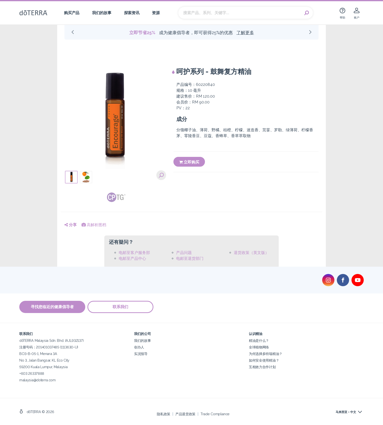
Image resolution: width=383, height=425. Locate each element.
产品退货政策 (185, 414)
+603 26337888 (31, 373)
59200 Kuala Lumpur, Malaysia (43, 367)
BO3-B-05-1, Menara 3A (38, 354)
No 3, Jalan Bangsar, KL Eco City (44, 360)
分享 (70, 225)
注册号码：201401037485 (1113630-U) (48, 347)
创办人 (139, 347)
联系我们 (120, 306)
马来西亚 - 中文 (346, 412)
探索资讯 (131, 12)
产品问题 (184, 252)
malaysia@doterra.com (37, 380)
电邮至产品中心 (132, 258)
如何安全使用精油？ (264, 360)
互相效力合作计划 (262, 367)
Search (307, 13)
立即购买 (189, 162)
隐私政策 (163, 414)
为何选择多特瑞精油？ (265, 354)
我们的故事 (101, 12)
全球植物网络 (259, 347)
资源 (156, 12)
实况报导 (141, 354)
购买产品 (71, 12)
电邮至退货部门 (189, 258)
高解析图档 (94, 225)
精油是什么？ (259, 340)
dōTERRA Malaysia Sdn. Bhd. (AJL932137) (51, 340)
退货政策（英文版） (251, 252)
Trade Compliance (215, 414)
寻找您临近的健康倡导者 (52, 306)
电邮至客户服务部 (134, 252)
